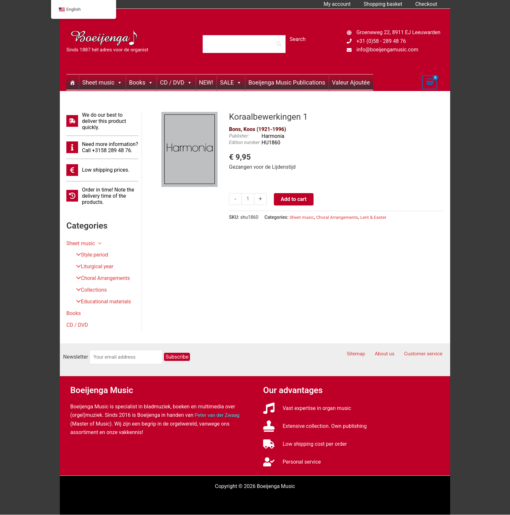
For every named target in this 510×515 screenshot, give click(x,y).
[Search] (244, 44)
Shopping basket (387, 4)
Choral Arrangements (100, 278)
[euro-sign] (97, 170)
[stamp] (315, 426)
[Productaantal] (248, 199)
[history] (102, 196)
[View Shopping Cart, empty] (429, 82)
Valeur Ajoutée (351, 82)
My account (343, 4)
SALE (230, 82)
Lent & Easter (377, 217)
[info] (102, 147)
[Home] (72, 82)
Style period (89, 255)
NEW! (206, 82)
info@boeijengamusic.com (387, 49)
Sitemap (365, 354)
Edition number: (245, 142)
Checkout (427, 4)
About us (390, 354)
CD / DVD (176, 82)
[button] (98, 243)
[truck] (305, 444)
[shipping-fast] (102, 121)
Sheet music (102, 82)
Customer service (426, 354)
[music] (307, 408)
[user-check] (292, 462)
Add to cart (294, 199)
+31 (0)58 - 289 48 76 (381, 41)
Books (141, 82)
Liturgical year (92, 267)
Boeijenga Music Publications (286, 82)
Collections (89, 290)
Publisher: (239, 136)
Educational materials (101, 302)
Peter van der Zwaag (218, 415)
